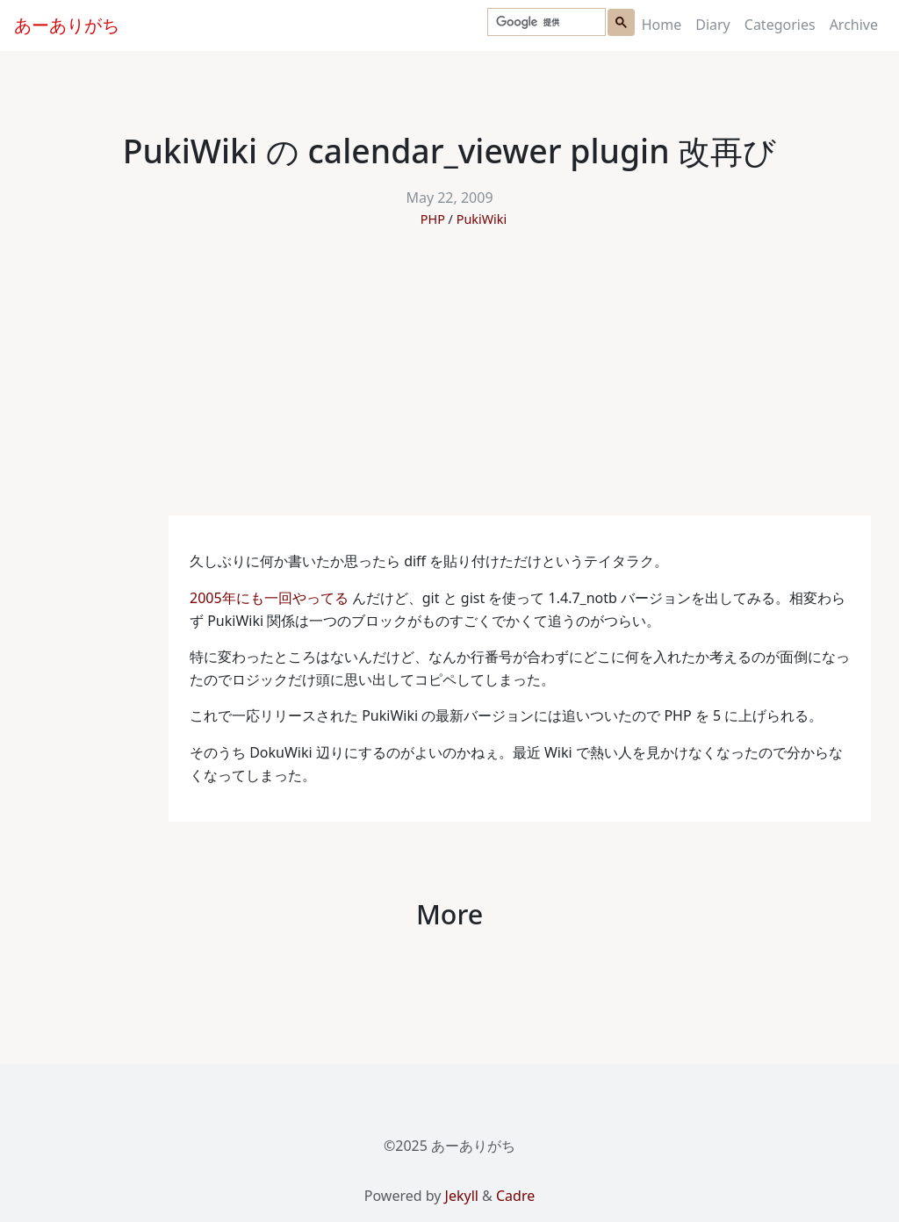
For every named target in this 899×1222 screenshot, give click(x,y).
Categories (780, 24)
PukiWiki (482, 219)
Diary (712, 24)
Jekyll (461, 1195)
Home (662, 24)
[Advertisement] (449, 384)
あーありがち (66, 25)
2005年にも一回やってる (269, 597)
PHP (433, 219)
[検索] (544, 22)
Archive (854, 24)
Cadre (515, 1195)
